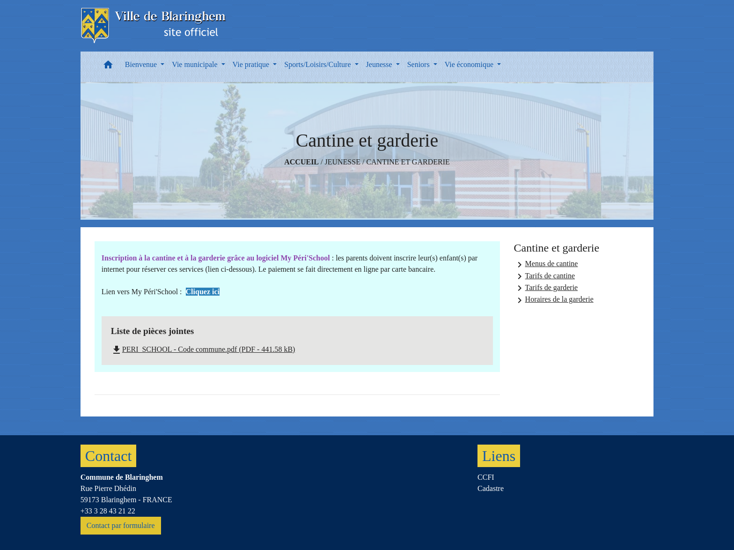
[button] (108, 66)
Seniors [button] (419, 64)
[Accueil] (154, 26)
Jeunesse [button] (380, 64)
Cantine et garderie (407, 162)
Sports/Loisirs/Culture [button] (318, 64)
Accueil (301, 162)
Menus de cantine (546, 264)
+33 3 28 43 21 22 (108, 511)
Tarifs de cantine (544, 276)
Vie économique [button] (470, 64)
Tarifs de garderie (546, 288)
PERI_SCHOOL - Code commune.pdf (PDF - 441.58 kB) (203, 349)
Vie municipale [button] (195, 64)
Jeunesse (342, 162)
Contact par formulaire (121, 525)
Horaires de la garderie (554, 300)
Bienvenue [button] (142, 64)
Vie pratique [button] (252, 64)
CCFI (485, 477)
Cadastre (490, 488)
